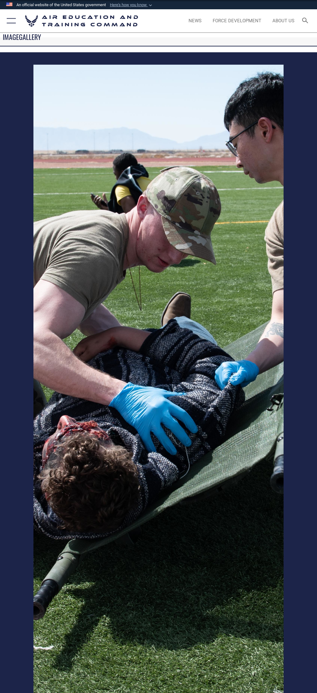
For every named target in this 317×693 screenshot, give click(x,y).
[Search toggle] (306, 21)
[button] (131, 5)
